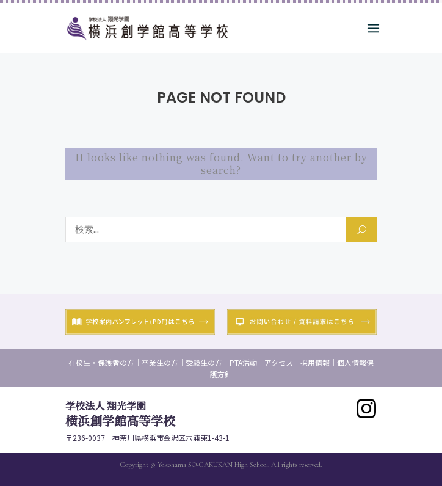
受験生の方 (204, 362)
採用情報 (315, 362)
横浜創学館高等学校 (120, 414)
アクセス (278, 362)
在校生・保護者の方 (101, 362)
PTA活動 (243, 362)
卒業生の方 (160, 362)
